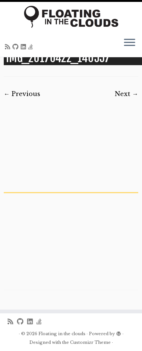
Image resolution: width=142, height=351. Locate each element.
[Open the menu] (129, 43)
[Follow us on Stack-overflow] (31, 46)
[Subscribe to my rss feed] (8, 46)
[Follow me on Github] (16, 46)
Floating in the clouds (62, 333)
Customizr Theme (90, 342)
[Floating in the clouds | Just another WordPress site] (71, 17)
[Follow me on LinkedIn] (24, 46)
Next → (126, 94)
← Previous (22, 94)
